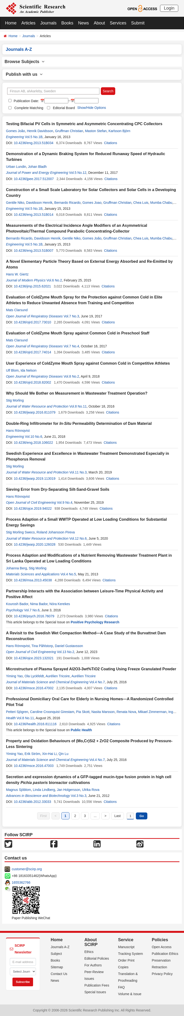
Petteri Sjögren (17, 712)
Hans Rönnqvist (18, 430)
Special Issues (95, 992)
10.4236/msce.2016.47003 (34, 766)
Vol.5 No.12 (77, 173)
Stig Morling (15, 400)
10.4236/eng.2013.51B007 (33, 250)
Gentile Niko (15, 202)
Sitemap (57, 967)
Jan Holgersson (68, 790)
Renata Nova (126, 712)
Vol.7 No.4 (71, 346)
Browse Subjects (25, 61)
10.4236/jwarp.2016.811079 (35, 412)
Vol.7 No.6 (32, 610)
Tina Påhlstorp (42, 646)
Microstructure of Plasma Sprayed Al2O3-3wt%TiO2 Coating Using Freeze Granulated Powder (91, 669)
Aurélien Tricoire (58, 676)
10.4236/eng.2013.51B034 (33, 143)
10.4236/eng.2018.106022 (33, 442)
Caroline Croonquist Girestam (52, 712)
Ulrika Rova (90, 790)
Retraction (159, 967)
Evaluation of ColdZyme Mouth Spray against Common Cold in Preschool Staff (77, 333)
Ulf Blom (12, 370)
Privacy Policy (162, 974)
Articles (28, 23)
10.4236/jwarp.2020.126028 (35, 544)
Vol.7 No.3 (71, 316)
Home (11, 23)
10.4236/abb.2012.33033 (32, 802)
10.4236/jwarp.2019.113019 (35, 478)
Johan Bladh (37, 167)
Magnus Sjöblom (18, 790)
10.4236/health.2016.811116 (35, 724)
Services (118, 23)
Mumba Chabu (161, 202)
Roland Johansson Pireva (56, 532)
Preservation (161, 960)
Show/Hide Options (91, 108)
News (83, 23)
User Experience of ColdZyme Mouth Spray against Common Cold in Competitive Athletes (88, 363)
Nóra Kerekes (59, 604)
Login (169, 8)
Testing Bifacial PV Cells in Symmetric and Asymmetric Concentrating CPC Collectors (84, 124)
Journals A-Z (60, 947)
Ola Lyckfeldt (34, 676)
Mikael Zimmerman (152, 712)
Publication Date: (26, 101)
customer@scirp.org (27, 869)
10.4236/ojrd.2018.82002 (32, 382)
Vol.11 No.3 (77, 472)
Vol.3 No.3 (78, 796)
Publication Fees (96, 985)
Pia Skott (83, 712)
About (99, 23)
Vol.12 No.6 (77, 538)
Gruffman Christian (69, 131)
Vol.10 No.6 (33, 436)
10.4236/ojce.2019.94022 (33, 508)
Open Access (162, 947)
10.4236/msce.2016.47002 (34, 688)
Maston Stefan (96, 131)
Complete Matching (28, 108)
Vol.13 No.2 (65, 652)
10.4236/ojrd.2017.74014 (32, 352)
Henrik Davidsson (40, 131)
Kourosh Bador (17, 604)
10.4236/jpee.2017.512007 (34, 179)
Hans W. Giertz (17, 274)
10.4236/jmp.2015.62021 (32, 286)
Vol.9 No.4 (64, 502)
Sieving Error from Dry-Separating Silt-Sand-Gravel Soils (57, 489)
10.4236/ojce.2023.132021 (34, 658)
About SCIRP (91, 942)
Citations (110, 143)
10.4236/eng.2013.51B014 (33, 214)
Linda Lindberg (44, 790)
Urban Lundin (16, 167)
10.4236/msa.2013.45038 (33, 580)
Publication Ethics (165, 954)
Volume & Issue (129, 994)
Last (117, 816)
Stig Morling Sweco (20, 532)
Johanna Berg (16, 568)
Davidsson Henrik (39, 202)
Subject (56, 954)
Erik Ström (32, 754)
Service (125, 939)
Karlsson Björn (119, 131)
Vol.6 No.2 (54, 280)
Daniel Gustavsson (69, 646)
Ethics (88, 952)
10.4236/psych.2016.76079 (34, 616)
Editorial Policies (96, 958)
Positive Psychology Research (95, 622)
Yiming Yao (14, 676)
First (43, 816)
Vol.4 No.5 (68, 574)
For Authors (93, 965)
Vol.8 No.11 (77, 406)
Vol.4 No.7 (97, 682)
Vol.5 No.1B (34, 137)
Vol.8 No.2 (71, 376)
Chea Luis (140, 202)
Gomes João (15, 131)
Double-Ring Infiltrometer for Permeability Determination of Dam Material (79, 423)
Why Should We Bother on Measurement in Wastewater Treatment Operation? (76, 393)
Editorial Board (64, 108)
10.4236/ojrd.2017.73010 (32, 322)
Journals (48, 23)
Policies (160, 939)
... (95, 816)
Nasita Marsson (103, 712)
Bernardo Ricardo (67, 202)
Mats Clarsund (17, 310)
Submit (137, 23)
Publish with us (24, 74)
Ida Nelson (29, 370)
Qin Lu (63, 754)
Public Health (81, 730)
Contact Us (59, 974)
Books (67, 23)
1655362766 (21, 882)
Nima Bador (38, 604)
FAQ (121, 987)
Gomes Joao (91, 202)
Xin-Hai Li (49, 754)
